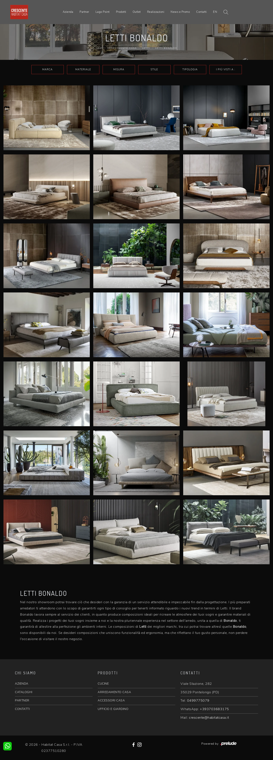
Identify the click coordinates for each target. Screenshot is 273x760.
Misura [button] (118, 69)
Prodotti (121, 12)
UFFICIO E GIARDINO (113, 709)
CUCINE (103, 684)
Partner (84, 12)
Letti (146, 48)
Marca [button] (47, 69)
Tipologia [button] (190, 69)
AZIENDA (21, 684)
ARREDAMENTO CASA (114, 692)
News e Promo (180, 12)
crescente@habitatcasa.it (209, 717)
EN (215, 12)
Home (100, 48)
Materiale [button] (83, 69)
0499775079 (198, 700)
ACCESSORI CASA (111, 700)
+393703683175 (214, 709)
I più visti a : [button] (225, 69)
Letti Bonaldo (166, 48)
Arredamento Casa (122, 48)
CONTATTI (22, 709)
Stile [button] (154, 69)
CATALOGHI (23, 692)
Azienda (68, 12)
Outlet (137, 12)
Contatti (201, 12)
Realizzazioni (155, 12)
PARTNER (22, 700)
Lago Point (103, 12)
